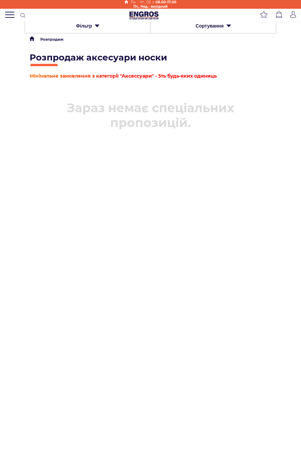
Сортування (213, 26)
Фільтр (87, 26)
